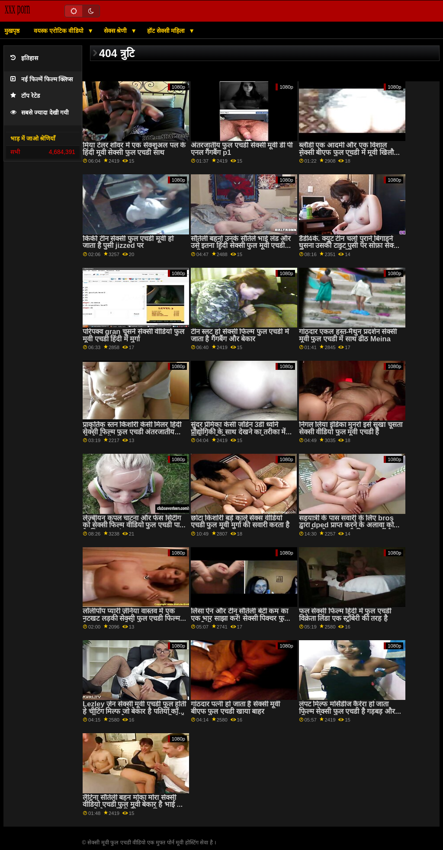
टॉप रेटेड (25, 96)
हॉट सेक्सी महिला (167, 30)
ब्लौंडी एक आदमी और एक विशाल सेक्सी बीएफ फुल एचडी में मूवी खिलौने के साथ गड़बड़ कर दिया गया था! (348, 152)
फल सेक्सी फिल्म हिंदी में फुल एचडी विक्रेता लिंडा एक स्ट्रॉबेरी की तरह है (345, 614)
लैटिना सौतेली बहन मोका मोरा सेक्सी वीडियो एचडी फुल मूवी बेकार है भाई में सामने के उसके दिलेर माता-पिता (132, 804)
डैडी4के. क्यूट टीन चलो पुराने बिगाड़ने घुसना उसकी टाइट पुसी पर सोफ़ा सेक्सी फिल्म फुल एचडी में (349, 245)
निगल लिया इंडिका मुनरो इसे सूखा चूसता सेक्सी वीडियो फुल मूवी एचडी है (351, 428)
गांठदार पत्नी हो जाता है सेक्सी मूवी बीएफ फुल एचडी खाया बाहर (235, 707)
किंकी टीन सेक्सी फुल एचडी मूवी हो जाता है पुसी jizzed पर (128, 242)
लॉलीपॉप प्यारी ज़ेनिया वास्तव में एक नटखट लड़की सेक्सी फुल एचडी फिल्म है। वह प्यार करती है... (131, 618)
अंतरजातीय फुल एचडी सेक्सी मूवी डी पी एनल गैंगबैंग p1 (242, 149)
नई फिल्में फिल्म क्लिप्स (41, 79)
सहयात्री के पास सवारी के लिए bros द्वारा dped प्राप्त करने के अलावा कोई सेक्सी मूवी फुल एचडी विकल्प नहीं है (348, 525)
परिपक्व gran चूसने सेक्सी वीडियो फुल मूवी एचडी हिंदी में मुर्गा (133, 335)
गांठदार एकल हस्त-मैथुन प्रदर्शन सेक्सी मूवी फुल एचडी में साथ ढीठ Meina (348, 335)
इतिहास (24, 58)
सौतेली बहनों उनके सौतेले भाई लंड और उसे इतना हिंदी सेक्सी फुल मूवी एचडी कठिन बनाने (241, 245)
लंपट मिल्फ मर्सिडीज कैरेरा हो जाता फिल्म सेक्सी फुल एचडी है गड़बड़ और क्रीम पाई (347, 711)
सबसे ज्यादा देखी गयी (39, 112)
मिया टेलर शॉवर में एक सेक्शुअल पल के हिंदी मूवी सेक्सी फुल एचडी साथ (134, 149)
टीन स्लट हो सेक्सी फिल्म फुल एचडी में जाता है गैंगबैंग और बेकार (240, 335)
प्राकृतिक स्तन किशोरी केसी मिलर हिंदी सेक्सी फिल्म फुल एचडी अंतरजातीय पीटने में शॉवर (132, 431)
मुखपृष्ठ (11, 30)
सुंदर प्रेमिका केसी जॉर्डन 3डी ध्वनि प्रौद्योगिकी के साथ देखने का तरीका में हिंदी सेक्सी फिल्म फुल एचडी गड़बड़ (238, 431)
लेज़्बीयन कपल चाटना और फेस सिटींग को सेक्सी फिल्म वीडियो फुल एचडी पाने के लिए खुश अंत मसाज (133, 525)
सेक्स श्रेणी (116, 30)
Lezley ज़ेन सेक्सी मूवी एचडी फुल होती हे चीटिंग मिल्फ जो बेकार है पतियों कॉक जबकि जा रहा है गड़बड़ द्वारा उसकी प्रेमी (134, 711)
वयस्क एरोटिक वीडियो (59, 30)
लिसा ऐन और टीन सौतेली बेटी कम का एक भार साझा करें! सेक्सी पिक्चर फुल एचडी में (240, 618)
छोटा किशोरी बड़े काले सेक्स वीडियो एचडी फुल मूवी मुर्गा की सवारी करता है (240, 521)
